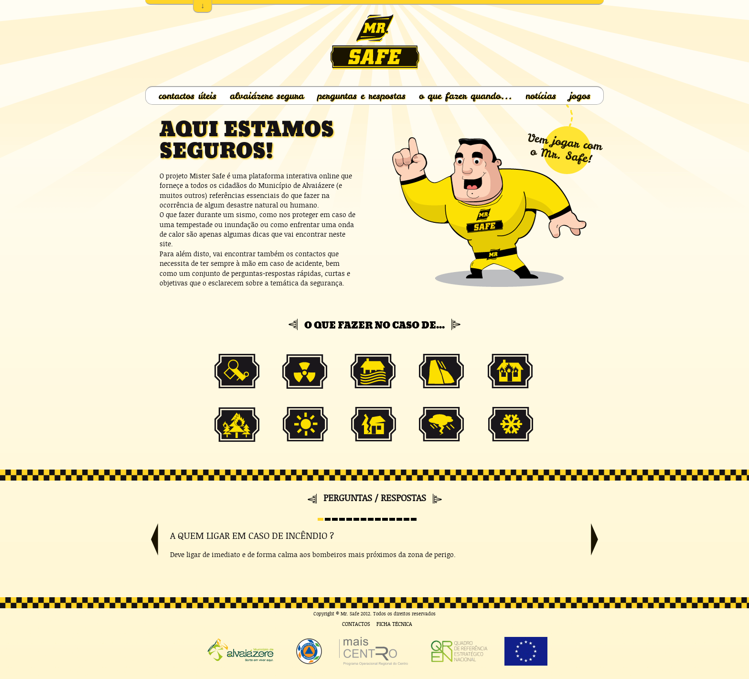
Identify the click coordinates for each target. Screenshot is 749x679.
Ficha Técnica (394, 624)
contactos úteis (187, 95)
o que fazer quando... (465, 95)
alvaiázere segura (267, 95)
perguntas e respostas (361, 95)
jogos (579, 95)
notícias (540, 95)
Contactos (356, 624)
